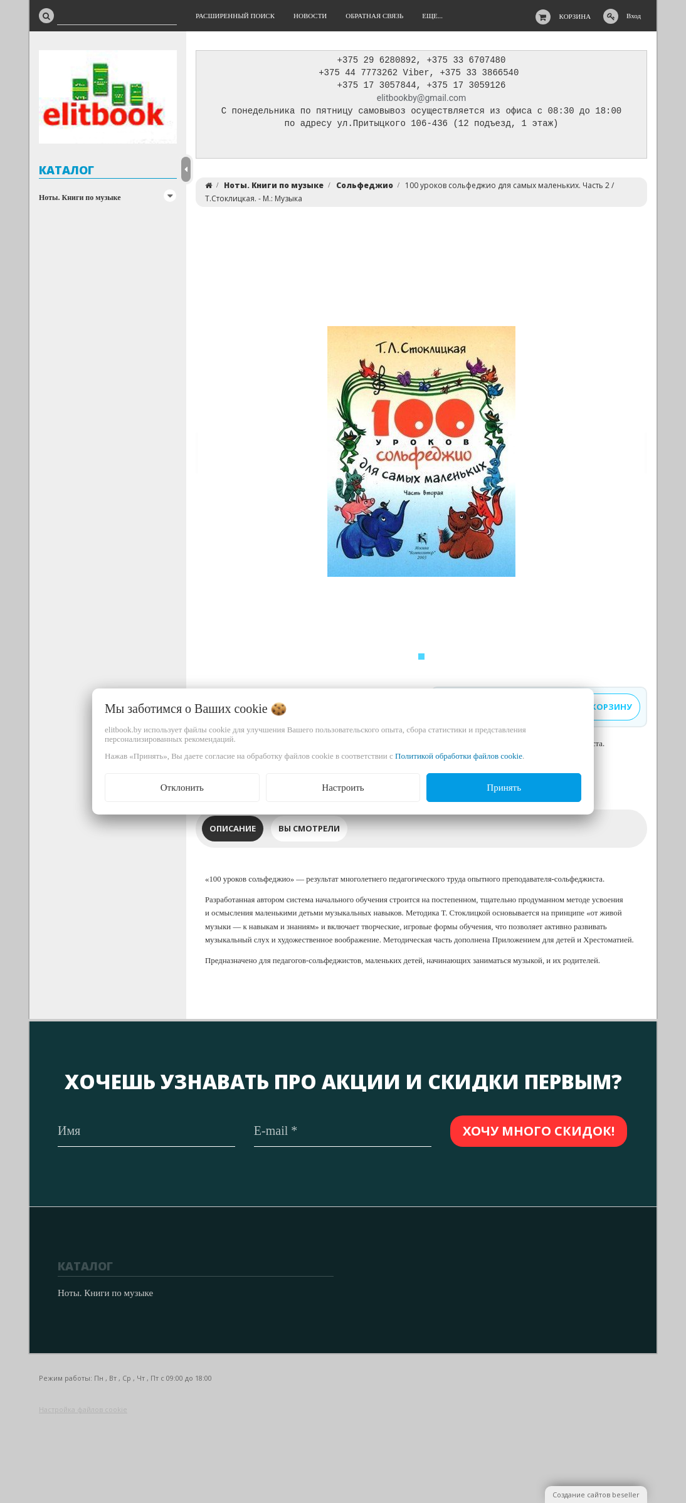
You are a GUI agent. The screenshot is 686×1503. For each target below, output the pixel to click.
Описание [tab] (232, 831)
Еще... (432, 15)
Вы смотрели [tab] (309, 831)
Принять (504, 788)
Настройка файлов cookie (83, 1409)
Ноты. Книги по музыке (80, 197)
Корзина (575, 16)
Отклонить (182, 788)
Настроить (343, 788)
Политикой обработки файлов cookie (458, 756)
